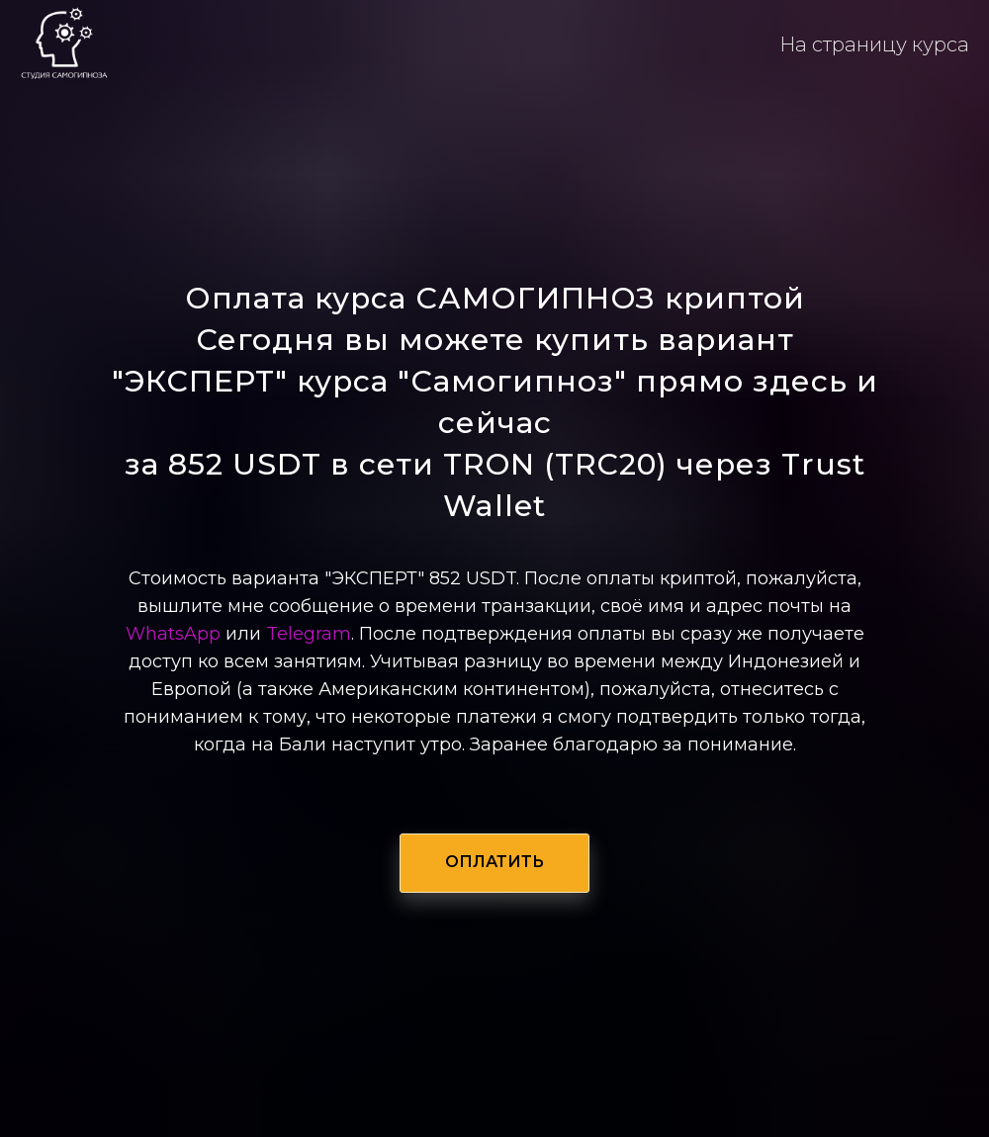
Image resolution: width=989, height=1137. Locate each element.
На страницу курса (874, 44)
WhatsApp (173, 634)
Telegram (308, 634)
